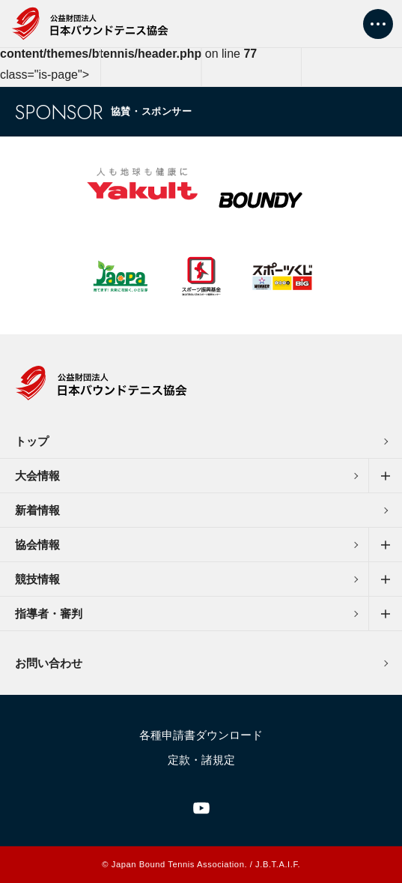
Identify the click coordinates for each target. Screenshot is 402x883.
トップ (32, 441)
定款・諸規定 (201, 759)
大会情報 (37, 475)
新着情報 (37, 510)
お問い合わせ (48, 663)
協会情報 (37, 544)
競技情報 (37, 579)
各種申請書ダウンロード (201, 735)
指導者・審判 (48, 613)
